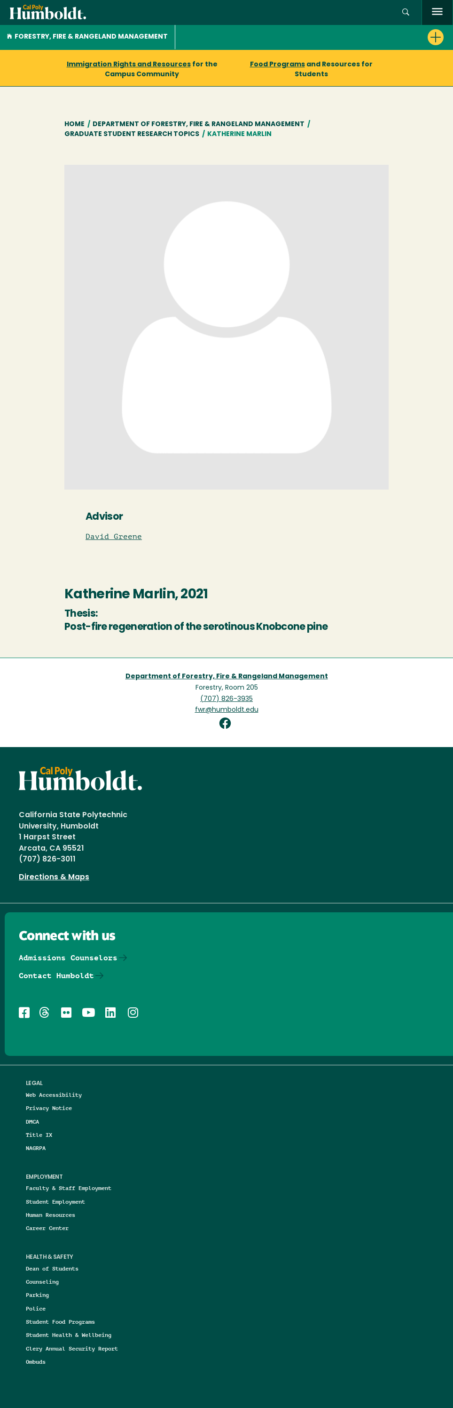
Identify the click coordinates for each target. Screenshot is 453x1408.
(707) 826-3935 (226, 699)
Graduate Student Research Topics (131, 134)
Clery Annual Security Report (72, 1348)
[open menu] (437, 12)
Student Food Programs (60, 1321)
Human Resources (50, 1214)
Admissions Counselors (68, 957)
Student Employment (55, 1201)
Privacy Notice (49, 1107)
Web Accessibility (54, 1094)
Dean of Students (52, 1268)
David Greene (114, 536)
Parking (37, 1294)
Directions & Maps (54, 877)
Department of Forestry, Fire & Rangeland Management (199, 124)
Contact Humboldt (56, 975)
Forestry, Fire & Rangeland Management (87, 37)
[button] (406, 12)
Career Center (47, 1227)
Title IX (39, 1134)
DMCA (32, 1121)
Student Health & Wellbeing (68, 1334)
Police (36, 1308)
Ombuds (36, 1361)
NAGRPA (36, 1147)
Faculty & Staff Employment (68, 1187)
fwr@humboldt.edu (226, 710)
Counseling (42, 1281)
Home (74, 124)
